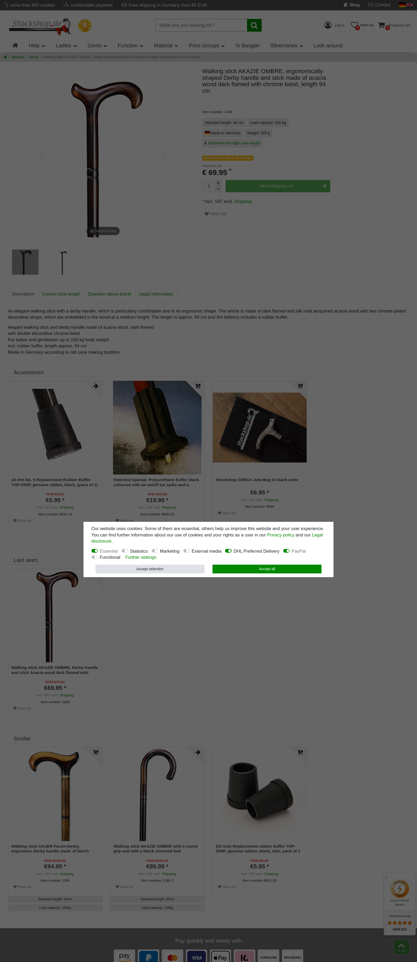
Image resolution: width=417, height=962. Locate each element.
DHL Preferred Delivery (256, 551)
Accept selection (150, 569)
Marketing (170, 551)
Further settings (140, 557)
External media (207, 551)
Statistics (139, 551)
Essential (109, 551)
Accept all (267, 569)
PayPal (298, 551)
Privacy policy (280, 535)
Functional (110, 557)
